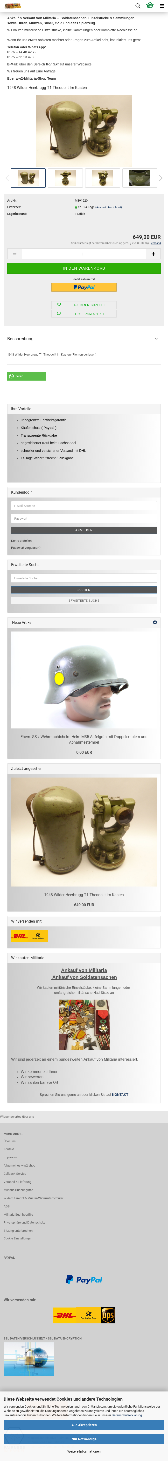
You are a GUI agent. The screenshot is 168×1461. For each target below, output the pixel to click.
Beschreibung (20, 338)
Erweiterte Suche (84, 600)
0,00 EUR (84, 752)
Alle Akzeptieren (84, 1425)
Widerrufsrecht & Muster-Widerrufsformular (33, 1198)
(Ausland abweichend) (108, 207)
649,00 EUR (84, 905)
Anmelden (84, 530)
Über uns (10, 1141)
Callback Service (15, 1173)
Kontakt (9, 1149)
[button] (26, 376)
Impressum (11, 1157)
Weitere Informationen (84, 1451)
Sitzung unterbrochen (18, 1230)
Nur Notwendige (84, 1439)
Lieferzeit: (14, 207)
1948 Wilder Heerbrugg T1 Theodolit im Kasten (84, 895)
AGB (7, 1206)
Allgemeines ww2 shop (19, 1165)
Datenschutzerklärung (127, 1415)
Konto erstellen (21, 540)
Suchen (84, 590)
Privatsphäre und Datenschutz (24, 1222)
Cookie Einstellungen (18, 1238)
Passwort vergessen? (26, 547)
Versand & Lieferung (17, 1182)
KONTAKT (120, 1095)
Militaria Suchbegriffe (18, 1190)
